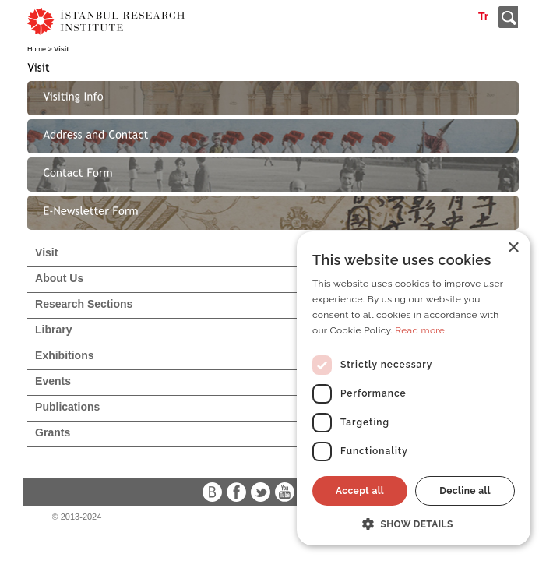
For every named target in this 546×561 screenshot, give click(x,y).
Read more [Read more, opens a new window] (420, 330)
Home (36, 49)
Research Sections (83, 304)
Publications (67, 406)
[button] (413, 523)
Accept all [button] (360, 490)
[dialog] (413, 388)
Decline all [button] (465, 490)
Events (53, 381)
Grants (52, 432)
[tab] (273, 98)
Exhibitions (64, 355)
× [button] (513, 248)
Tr (483, 16)
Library (53, 329)
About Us (59, 278)
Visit (46, 252)
